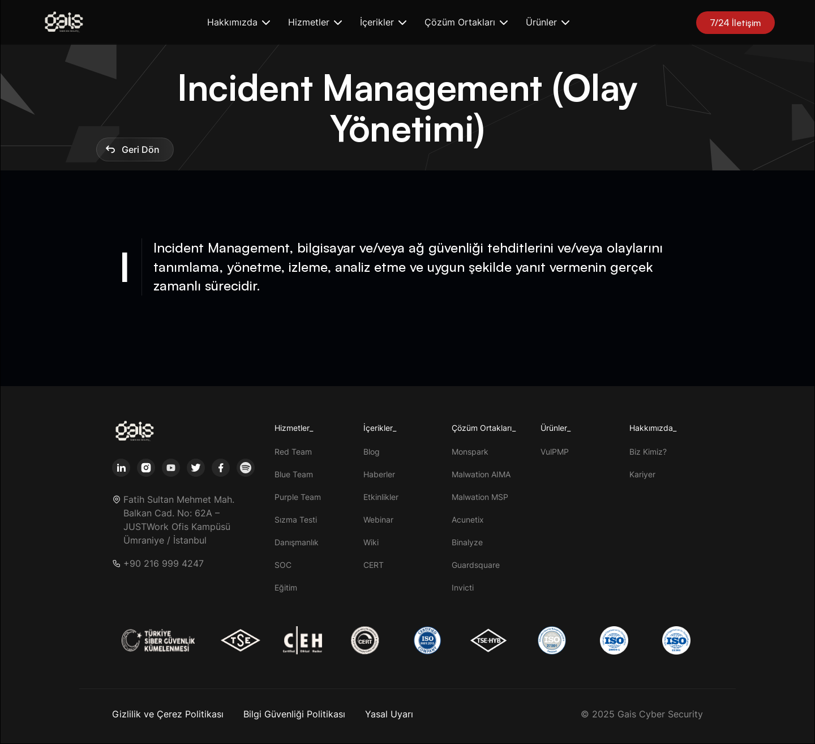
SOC (282, 565)
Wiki (371, 542)
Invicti (463, 587)
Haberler (379, 474)
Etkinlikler (380, 497)
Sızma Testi (295, 519)
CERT (373, 565)
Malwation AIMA (481, 474)
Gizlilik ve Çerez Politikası (168, 714)
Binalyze (467, 542)
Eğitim (285, 587)
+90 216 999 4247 (163, 563)
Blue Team (293, 474)
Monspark (470, 451)
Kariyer (642, 474)
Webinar (378, 519)
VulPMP (555, 451)
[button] (238, 22)
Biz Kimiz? (648, 451)
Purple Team (297, 497)
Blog (371, 451)
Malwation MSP (480, 497)
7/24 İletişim (735, 22)
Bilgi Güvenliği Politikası (294, 714)
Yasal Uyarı (389, 714)
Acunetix (468, 519)
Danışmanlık (296, 542)
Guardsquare (476, 565)
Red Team (293, 451)
